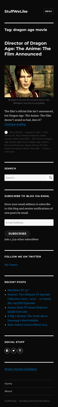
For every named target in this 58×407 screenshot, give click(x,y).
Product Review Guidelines (20, 369)
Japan (28, 145)
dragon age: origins (38, 142)
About (8, 391)
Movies (7, 135)
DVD (45, 132)
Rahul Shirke (15, 132)
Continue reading (15, 124)
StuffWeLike (16, 11)
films (6, 145)
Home (8, 383)
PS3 (18, 135)
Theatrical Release (30, 135)
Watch (16, 138)
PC (13, 135)
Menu (48, 11)
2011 (34, 138)
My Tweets (11, 264)
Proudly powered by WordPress (34, 401)
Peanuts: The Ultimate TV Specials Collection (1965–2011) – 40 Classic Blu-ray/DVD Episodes (29, 299)
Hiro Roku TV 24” (18, 290)
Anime (40, 138)
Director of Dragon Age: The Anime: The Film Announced (27, 49)
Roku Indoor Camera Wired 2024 (27, 324)
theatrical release (13, 148)
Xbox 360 (24, 138)
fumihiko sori (17, 145)
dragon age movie (18, 142)
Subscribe (17, 233)
